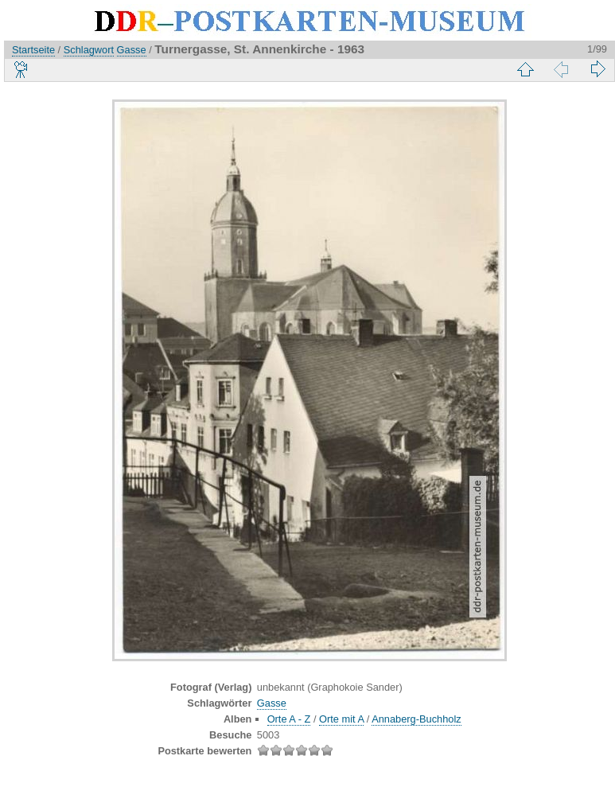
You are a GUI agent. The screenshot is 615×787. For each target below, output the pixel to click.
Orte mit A (341, 719)
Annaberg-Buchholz (416, 719)
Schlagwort (89, 50)
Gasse (131, 50)
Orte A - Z (289, 719)
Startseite (33, 50)
